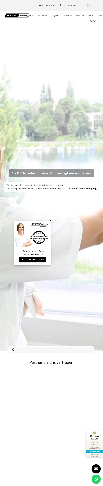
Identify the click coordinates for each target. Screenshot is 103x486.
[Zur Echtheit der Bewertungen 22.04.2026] (94, 455)
